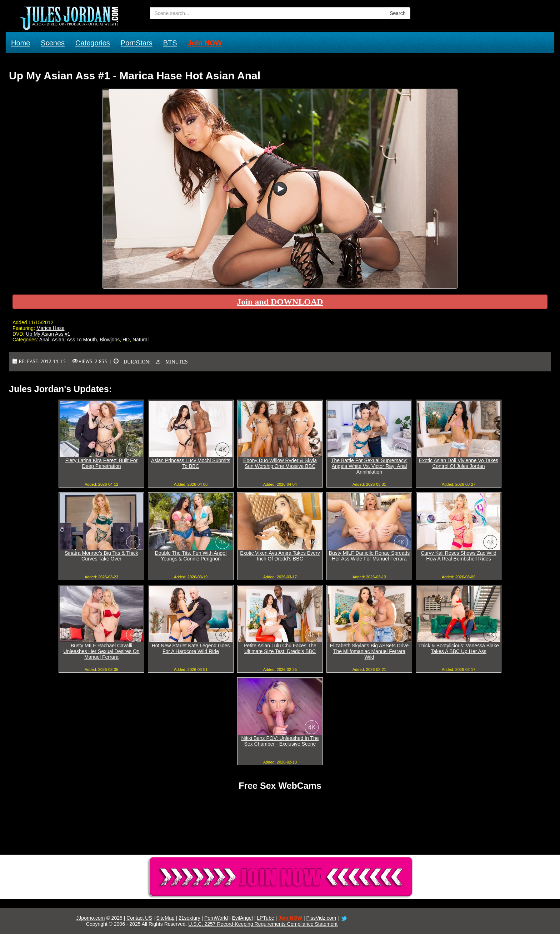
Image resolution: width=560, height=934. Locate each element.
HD (126, 339)
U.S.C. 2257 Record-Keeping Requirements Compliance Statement (263, 924)
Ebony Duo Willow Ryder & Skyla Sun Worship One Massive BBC (280, 463)
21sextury (189, 918)
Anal (44, 339)
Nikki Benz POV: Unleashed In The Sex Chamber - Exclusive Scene (280, 741)
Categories (92, 43)
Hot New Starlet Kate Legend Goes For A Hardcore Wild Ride (191, 648)
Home (20, 43)
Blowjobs (110, 339)
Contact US (139, 918)
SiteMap (165, 918)
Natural (140, 339)
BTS (170, 43)
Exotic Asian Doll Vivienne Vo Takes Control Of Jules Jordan (458, 463)
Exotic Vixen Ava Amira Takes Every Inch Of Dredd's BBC (280, 556)
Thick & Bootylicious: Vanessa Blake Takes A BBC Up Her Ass (458, 648)
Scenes (53, 43)
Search (397, 13)
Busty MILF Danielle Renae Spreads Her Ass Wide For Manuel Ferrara (369, 556)
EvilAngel (242, 918)
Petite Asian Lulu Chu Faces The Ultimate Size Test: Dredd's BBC (280, 648)
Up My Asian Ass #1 (48, 334)
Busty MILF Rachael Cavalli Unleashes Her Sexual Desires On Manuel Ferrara (101, 651)
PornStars (136, 43)
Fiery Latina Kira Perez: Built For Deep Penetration (101, 463)
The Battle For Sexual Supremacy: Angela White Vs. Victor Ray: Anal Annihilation (369, 466)
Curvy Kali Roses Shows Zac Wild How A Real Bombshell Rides (458, 556)
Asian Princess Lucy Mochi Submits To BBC (190, 463)
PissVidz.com (321, 918)
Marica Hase (50, 328)
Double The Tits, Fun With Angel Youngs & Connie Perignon (191, 556)
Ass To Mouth (82, 339)
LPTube (265, 918)
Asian (58, 339)
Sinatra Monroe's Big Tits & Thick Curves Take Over (101, 556)
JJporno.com (90, 918)
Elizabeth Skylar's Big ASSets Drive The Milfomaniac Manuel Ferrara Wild (369, 651)
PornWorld (216, 918)
